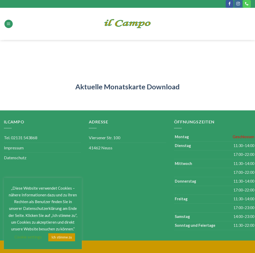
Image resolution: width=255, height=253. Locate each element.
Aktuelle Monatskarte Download (127, 86)
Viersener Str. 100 (104, 137)
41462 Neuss (100, 147)
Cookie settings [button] (28, 237)
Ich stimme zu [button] (61, 237)
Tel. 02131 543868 (20, 137)
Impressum (14, 147)
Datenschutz (15, 157)
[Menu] (8, 24)
